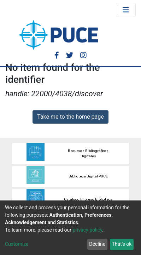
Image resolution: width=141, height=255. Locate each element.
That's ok (121, 244)
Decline (97, 244)
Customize (16, 244)
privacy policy (87, 230)
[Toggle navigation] (126, 10)
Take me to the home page (70, 116)
